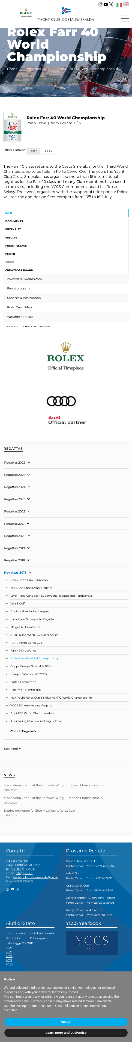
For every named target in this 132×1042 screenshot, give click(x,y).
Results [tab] (11, 237)
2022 (9, 956)
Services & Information (24, 298)
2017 (34, 150)
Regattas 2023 (14, 499)
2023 (9, 952)
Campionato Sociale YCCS (28, 674)
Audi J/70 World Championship (32, 713)
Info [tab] (8, 212)
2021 (9, 960)
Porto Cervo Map (19, 307)
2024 (9, 948)
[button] (126, 978)
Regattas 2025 (14, 474)
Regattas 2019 (14, 548)
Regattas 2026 (14, 462)
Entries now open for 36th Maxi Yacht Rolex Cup (39, 810)
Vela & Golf (17, 603)
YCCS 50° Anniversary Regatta (31, 587)
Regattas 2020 (15, 536)
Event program (18, 288)
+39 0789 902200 (23, 869)
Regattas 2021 (14, 523)
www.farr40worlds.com (24, 279)
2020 (9, 964)
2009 (48, 150)
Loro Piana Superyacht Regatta (32, 619)
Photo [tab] (10, 254)
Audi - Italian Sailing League (29, 611)
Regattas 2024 (15, 487)
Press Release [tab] (16, 245)
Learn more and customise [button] (66, 1032)
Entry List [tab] (13, 229)
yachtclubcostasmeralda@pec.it (35, 877)
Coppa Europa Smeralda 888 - (31, 666)
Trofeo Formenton (23, 682)
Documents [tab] (14, 221)
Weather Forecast (20, 317)
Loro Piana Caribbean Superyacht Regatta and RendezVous (51, 595)
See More (12, 748)
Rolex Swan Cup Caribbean (29, 580)
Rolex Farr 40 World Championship (34, 658)
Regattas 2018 (14, 560)
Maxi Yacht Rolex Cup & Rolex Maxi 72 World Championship (51, 697)
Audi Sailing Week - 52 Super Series (34, 635)
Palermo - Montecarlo (25, 689)
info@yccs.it (24, 873)
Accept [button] (66, 1022)
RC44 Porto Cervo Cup (26, 642)
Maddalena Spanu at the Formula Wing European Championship (53, 785)
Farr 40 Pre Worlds (23, 650)
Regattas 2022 (14, 511)
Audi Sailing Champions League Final (36, 721)
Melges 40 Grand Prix (25, 627)
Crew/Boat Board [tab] (19, 270)
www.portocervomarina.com (28, 326)
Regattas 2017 (15, 572)
